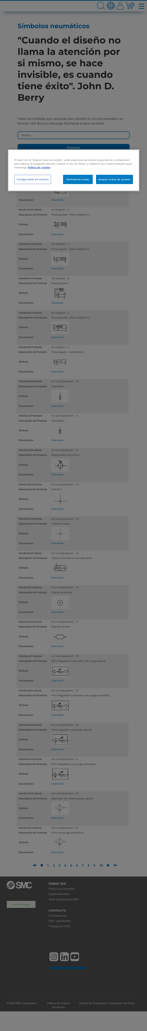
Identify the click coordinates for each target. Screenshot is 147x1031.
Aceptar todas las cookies (114, 179)
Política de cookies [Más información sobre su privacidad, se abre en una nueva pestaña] (39, 167)
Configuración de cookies (33, 179)
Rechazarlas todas (78, 179)
